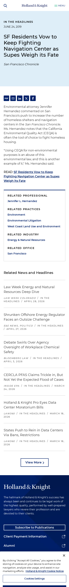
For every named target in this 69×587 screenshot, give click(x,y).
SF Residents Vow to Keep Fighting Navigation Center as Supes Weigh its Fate (31, 176)
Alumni (9, 545)
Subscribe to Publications (34, 527)
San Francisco (17, 253)
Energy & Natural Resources (26, 240)
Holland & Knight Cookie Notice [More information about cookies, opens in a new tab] (45, 576)
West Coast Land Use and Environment (34, 226)
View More (33, 462)
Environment (16, 214)
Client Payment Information (25, 536)
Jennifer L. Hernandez (22, 201)
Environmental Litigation (24, 220)
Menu (61, 5)
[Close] (64, 561)
